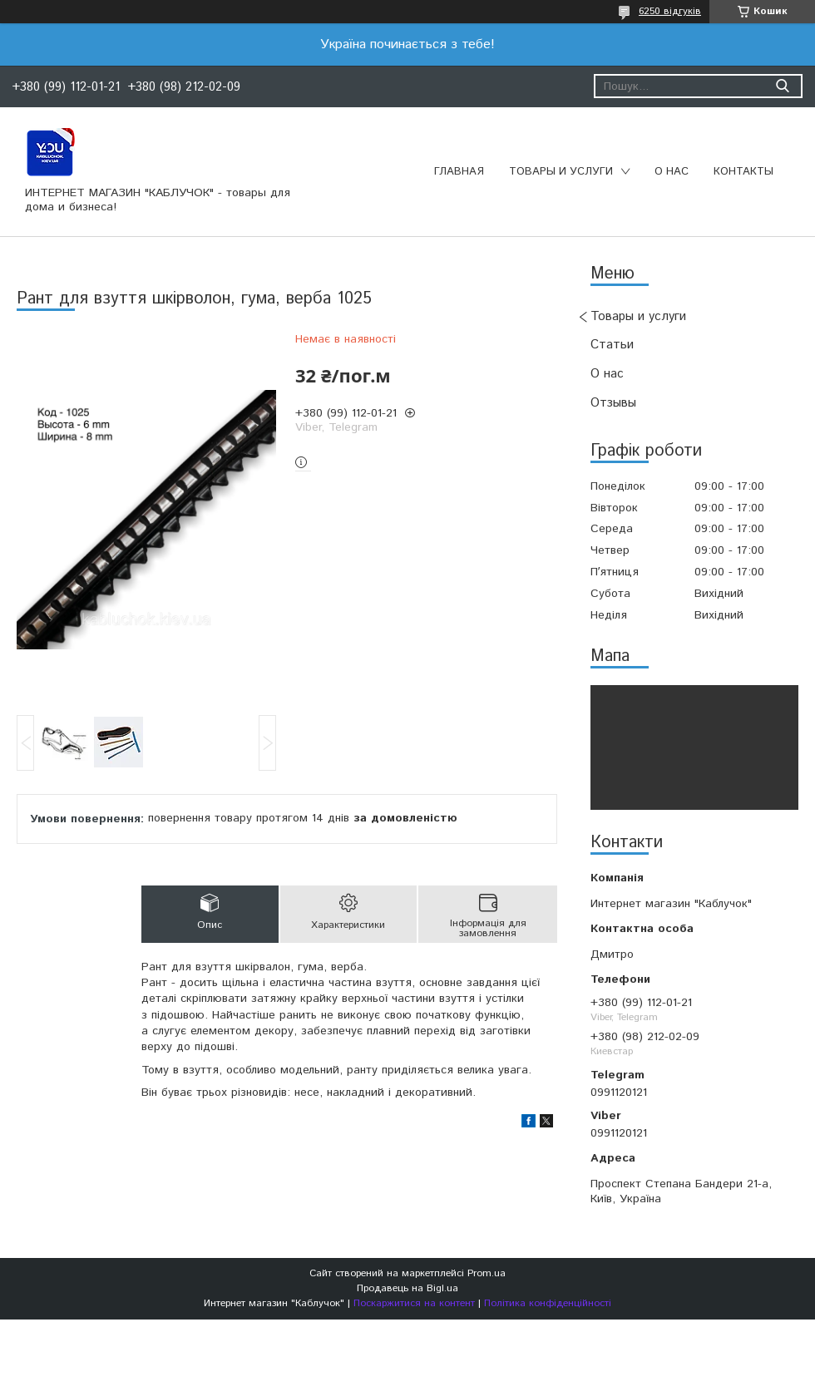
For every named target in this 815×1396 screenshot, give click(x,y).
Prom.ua (486, 1273)
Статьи (612, 344)
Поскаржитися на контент (414, 1303)
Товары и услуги (561, 172)
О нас (671, 172)
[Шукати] (782, 86)
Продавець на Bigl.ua (407, 1288)
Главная (459, 172)
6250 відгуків (670, 11)
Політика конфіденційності (547, 1303)
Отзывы (613, 403)
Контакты (743, 172)
